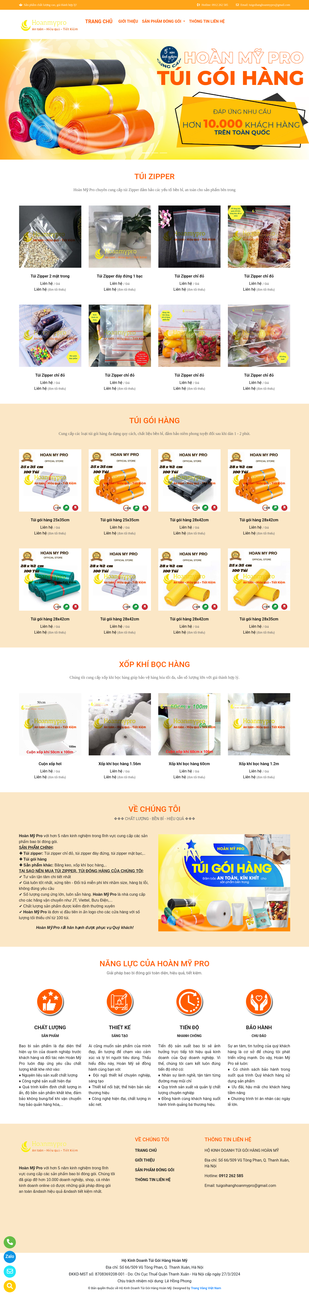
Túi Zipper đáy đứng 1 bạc (120, 276)
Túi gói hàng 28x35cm (258, 619)
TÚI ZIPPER (154, 176)
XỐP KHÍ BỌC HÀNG (154, 664)
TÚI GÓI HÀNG (154, 420)
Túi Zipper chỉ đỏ (189, 276)
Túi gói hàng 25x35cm (50, 520)
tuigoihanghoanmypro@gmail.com (246, 1185)
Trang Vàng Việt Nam (206, 1288)
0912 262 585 (231, 1175)
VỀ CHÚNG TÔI (154, 809)
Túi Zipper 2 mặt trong (50, 276)
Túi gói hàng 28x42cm (189, 520)
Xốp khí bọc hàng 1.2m (259, 763)
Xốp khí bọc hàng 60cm (189, 763)
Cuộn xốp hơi (50, 763)
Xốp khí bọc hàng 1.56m (119, 763)
